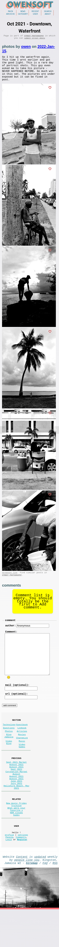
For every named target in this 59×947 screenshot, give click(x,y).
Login (9, 874)
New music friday (16, 831)
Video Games (22, 764)
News (22, 11)
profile (9, 868)
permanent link (9, 581)
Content (22, 892)
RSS (55, 900)
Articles (22, 747)
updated (40, 892)
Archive (10, 14)
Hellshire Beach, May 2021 (16, 814)
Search (47, 11)
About (48, 14)
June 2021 (16, 806)
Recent (35, 11)
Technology (9, 739)
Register (22, 874)
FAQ (45, 900)
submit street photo (34, 40)
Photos (9, 747)
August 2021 (16, 785)
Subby (16, 846)
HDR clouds (16, 843)
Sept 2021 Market (16, 782)
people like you (26, 896)
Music (22, 759)
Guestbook (22, 739)
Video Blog (9, 760)
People (9, 871)
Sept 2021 (16, 791)
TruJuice (16, 834)
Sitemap (32, 900)
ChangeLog (22, 755)
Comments (21, 871)
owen (26, 49)
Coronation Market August (16, 796)
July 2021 (16, 809)
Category (23, 14)
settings (23, 868)
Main (10, 11)
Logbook (21, 743)
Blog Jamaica (8, 753)
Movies (22, 751)
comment (10, 630)
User (35, 14)
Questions (8, 743)
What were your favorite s (16, 839)
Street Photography (34, 37)
